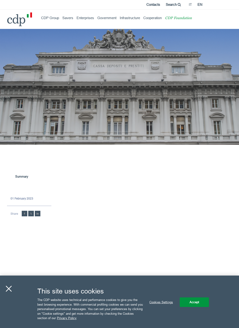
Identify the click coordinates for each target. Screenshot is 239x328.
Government (106, 18)
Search (173, 5)
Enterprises (85, 18)
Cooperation (152, 18)
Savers (67, 18)
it (190, 5)
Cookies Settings (161, 302)
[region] (119, 302)
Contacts (153, 5)
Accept (194, 302)
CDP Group (50, 18)
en (199, 5)
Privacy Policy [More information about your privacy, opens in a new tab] (67, 318)
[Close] (9, 288)
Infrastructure (130, 18)
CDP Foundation (178, 18)
